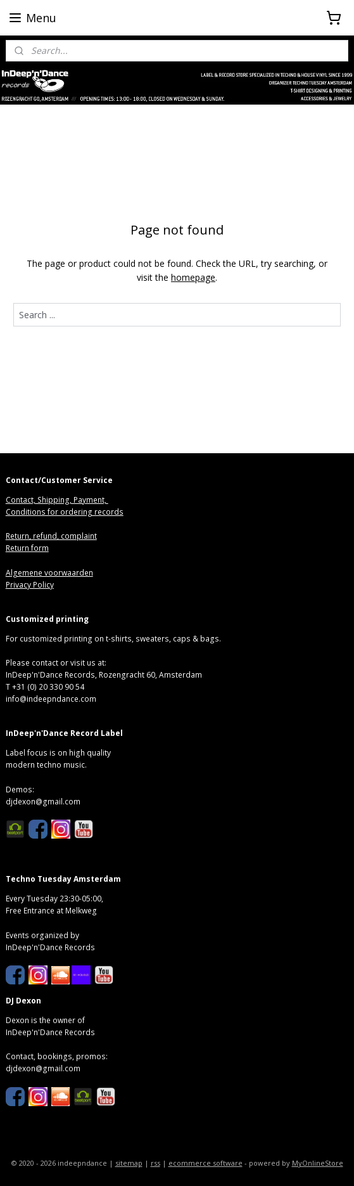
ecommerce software (205, 1163)
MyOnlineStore (317, 1163)
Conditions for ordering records (64, 511)
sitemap (128, 1163)
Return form (27, 548)
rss (155, 1163)
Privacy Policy (30, 584)
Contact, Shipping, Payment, (57, 499)
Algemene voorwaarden (49, 572)
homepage (193, 277)
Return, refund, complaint (51, 536)
